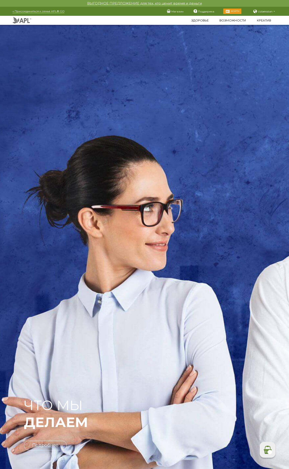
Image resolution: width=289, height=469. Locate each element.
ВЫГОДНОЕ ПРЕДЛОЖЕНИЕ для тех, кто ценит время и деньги (144, 3)
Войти (235, 11)
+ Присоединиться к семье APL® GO (38, 11)
